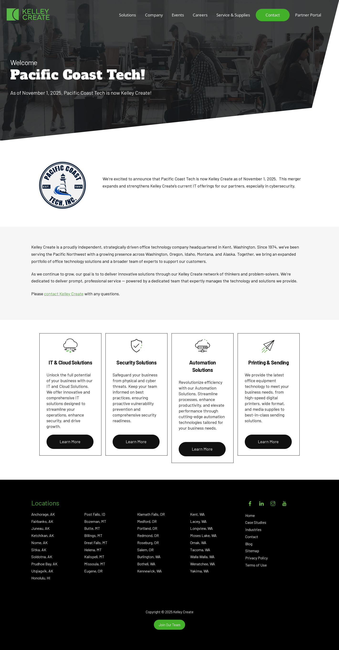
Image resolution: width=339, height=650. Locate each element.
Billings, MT (93, 535)
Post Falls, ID (94, 514)
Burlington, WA (149, 556)
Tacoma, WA (200, 549)
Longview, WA (201, 528)
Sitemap (252, 550)
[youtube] (284, 502)
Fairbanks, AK (42, 521)
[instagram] (273, 502)
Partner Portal (308, 15)
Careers (200, 15)
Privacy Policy (256, 558)
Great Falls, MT (95, 542)
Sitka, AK (38, 549)
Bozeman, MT (95, 521)
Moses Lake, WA (203, 535)
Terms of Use (256, 565)
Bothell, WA (146, 564)
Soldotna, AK (41, 556)
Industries (253, 529)
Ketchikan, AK (42, 535)
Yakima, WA (199, 571)
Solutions (127, 15)
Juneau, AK (40, 528)
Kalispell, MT (94, 556)
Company (154, 15)
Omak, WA (198, 542)
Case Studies (255, 522)
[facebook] (250, 502)
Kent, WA (197, 514)
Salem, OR (145, 549)
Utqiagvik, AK (42, 571)
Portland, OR (147, 528)
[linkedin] (261, 502)
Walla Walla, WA (202, 556)
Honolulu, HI (40, 578)
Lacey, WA (198, 521)
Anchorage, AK (43, 514)
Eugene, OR (93, 571)
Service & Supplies (233, 15)
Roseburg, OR (148, 542)
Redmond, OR (148, 535)
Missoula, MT (94, 564)
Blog (248, 543)
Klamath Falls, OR (151, 514)
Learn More (70, 441)
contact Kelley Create (63, 293)
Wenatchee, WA (202, 564)
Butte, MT (92, 528)
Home (250, 515)
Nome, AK (39, 542)
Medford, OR (147, 521)
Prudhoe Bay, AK (44, 564)
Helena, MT (93, 549)
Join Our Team (169, 625)
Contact (273, 15)
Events (178, 15)
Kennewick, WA (149, 571)
